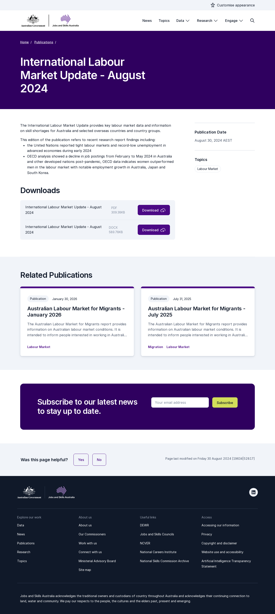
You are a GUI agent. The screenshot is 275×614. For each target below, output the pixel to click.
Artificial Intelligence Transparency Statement (226, 563)
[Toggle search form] (252, 20)
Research (204, 20)
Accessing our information (220, 525)
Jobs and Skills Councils (157, 534)
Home (24, 42)
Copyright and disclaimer (219, 543)
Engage (231, 20)
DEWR (144, 525)
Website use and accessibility (222, 552)
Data (180, 20)
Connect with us (90, 552)
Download (150, 210)
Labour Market (207, 169)
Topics (164, 20)
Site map (85, 570)
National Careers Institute (158, 552)
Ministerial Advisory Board (97, 561)
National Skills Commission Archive (164, 561)
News (147, 20)
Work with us (88, 543)
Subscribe (225, 403)
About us (85, 525)
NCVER (145, 543)
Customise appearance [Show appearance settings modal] (236, 5)
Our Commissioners (92, 534)
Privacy (207, 534)
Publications (43, 42)
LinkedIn (253, 492)
